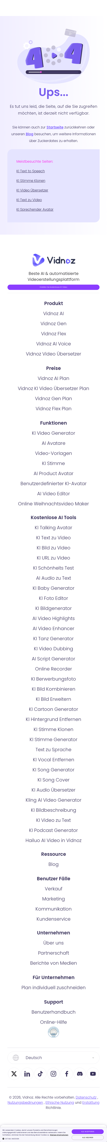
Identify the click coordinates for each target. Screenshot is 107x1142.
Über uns (53, 957)
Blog (29, 134)
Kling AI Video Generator (53, 814)
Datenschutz (86, 1111)
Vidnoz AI (53, 328)
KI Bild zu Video (53, 562)
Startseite (55, 127)
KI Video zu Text (53, 834)
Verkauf (53, 903)
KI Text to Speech (30, 171)
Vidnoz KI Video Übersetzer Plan (53, 403)
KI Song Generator (53, 784)
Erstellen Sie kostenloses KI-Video (53, 294)
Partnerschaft (53, 967)
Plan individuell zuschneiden (53, 1002)
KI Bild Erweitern (53, 713)
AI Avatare (53, 457)
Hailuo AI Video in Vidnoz (53, 854)
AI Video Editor (53, 508)
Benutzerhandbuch (54, 1026)
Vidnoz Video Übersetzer (53, 368)
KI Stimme (53, 477)
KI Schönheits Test (53, 582)
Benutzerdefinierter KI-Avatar (53, 498)
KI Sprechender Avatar (35, 209)
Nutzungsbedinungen (25, 1117)
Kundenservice (54, 933)
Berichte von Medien (53, 977)
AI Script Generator (53, 673)
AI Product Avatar (54, 488)
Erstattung (90, 1117)
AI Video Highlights (53, 633)
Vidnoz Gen (53, 338)
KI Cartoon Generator (53, 723)
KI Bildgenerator (53, 622)
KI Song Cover (54, 794)
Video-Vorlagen (53, 467)
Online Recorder (53, 683)
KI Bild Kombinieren (53, 703)
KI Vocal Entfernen (53, 774)
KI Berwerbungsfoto (53, 693)
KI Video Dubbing (53, 663)
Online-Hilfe (53, 1036)
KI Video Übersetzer (32, 190)
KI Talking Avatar (53, 542)
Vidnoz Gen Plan (53, 413)
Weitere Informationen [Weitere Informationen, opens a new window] (59, 1135)
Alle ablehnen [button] (87, 1137)
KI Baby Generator (53, 602)
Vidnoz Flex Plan (54, 423)
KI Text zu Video (29, 199)
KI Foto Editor (53, 612)
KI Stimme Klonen (30, 180)
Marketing (53, 913)
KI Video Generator (53, 447)
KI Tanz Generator (53, 653)
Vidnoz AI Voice (53, 358)
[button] (35, 1138)
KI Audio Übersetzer (53, 804)
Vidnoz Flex (53, 348)
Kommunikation (53, 923)
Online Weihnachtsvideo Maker (53, 518)
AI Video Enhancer (53, 643)
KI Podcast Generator (53, 844)
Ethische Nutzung (60, 1117)
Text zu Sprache (53, 764)
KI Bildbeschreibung (53, 824)
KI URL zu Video (53, 572)
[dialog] (53, 1134)
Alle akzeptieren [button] (87, 1132)
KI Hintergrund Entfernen (53, 733)
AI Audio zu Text (53, 592)
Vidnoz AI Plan (53, 392)
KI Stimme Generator (53, 754)
